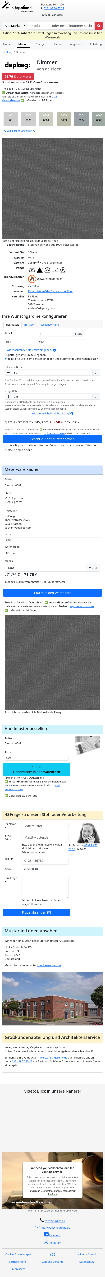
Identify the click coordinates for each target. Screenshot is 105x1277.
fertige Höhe (11, 391)
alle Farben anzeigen (20, 131)
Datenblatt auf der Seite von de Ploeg (50, 291)
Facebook (52, 1234)
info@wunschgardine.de (52, 1057)
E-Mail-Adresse (9, 837)
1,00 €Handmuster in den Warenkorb (36, 769)
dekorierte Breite (14, 367)
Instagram (52, 1242)
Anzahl (8, 333)
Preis (8, 493)
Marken (23, 44)
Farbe (8, 341)
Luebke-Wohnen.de (49, 965)
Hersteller (11, 511)
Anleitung (96, 44)
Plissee (58, 44)
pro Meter (18, 76)
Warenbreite (12, 547)
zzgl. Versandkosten (54, 433)
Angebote (76, 44)
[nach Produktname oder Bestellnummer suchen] (61, 26)
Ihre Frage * (11, 880)
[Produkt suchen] (99, 26)
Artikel (8, 479)
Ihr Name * (10, 826)
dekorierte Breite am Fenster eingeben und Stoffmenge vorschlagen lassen (51, 359)
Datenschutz (86, 1261)
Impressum (18, 1269)
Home (7, 44)
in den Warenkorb (52, 593)
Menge (9, 560)
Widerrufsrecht (87, 1254)
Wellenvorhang (50, 324)
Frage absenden (36, 912)
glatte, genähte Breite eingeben (25, 355)
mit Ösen (29, 324)
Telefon (9, 859)
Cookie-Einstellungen (18, 1254)
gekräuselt (12, 324)
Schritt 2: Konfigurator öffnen (52, 439)
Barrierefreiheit (18, 1261)
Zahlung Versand (52, 1261)
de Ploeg (7, 52)
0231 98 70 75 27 (54, 8)
